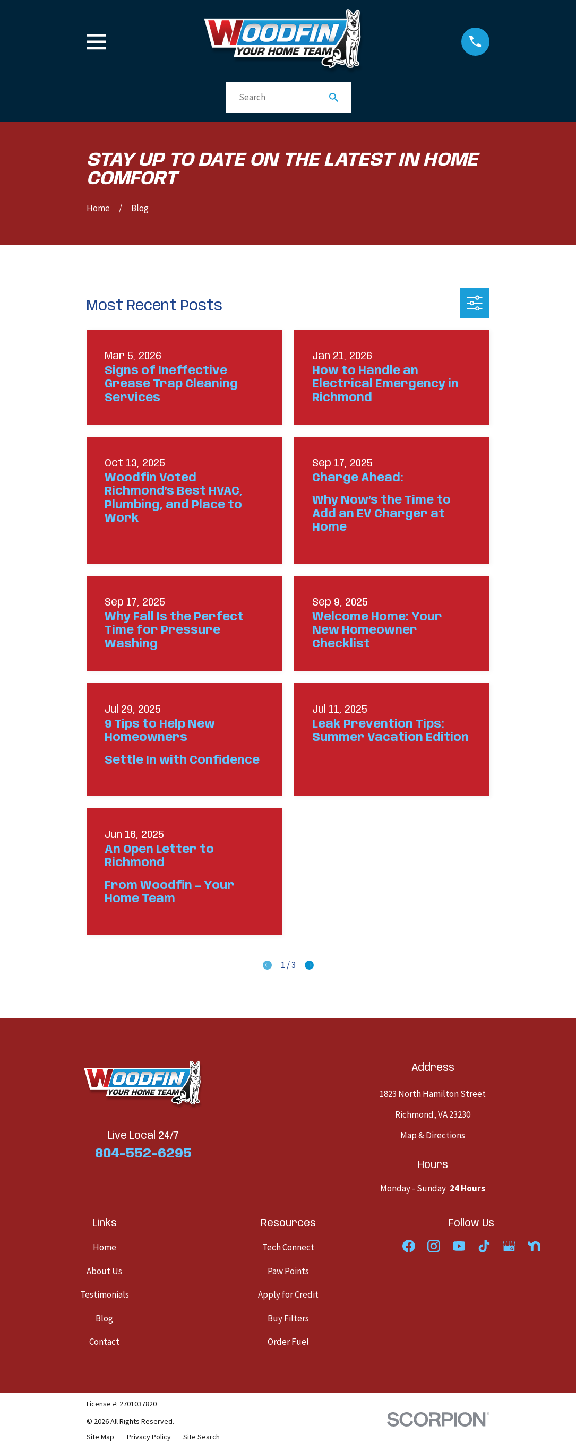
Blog (104, 1318)
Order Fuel (288, 1341)
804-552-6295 (143, 1154)
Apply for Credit (288, 1294)
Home (104, 1247)
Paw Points (288, 1271)
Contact (104, 1341)
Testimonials (104, 1294)
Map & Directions (432, 1135)
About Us (104, 1271)
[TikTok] (484, 1246)
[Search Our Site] (333, 97)
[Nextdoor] (534, 1246)
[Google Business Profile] (509, 1246)
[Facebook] (408, 1246)
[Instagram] (433, 1246)
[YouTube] (459, 1246)
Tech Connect (288, 1247)
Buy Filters (288, 1318)
